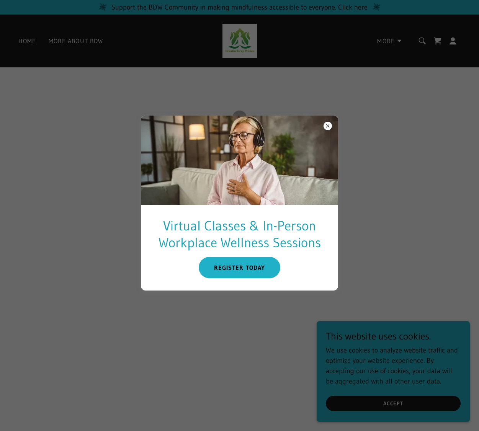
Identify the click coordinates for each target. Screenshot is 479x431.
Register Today (239, 267)
